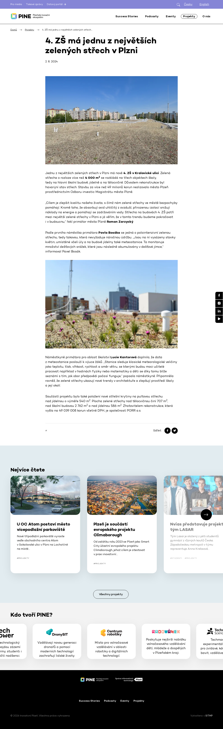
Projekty (138, 700)
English (204, 4)
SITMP (209, 715)
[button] (206, 514)
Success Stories (89, 700)
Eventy (124, 700)
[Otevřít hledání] (178, 4)
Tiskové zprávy (34, 4)
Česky (188, 4)
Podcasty (110, 700)
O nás (206, 16)
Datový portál (57, 4)
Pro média (16, 4)
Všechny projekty (111, 594)
